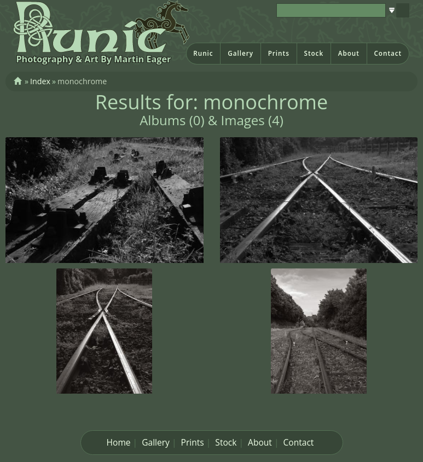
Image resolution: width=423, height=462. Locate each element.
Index (40, 81)
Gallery (240, 53)
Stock (313, 53)
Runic (203, 53)
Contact (388, 53)
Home (119, 442)
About (349, 53)
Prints (278, 53)
